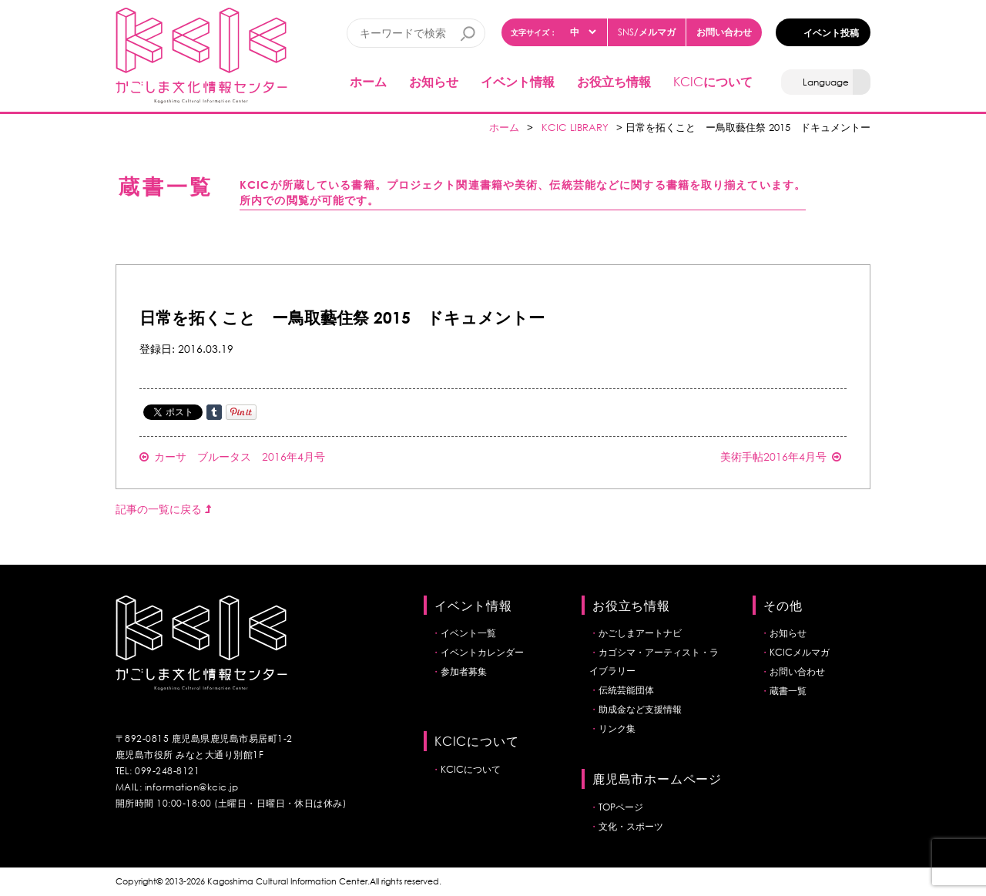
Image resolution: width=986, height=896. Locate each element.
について (713, 81)
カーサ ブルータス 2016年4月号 (232, 456)
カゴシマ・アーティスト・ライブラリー (654, 661)
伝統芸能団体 (626, 689)
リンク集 (617, 728)
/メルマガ (647, 32)
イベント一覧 (468, 632)
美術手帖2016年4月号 (780, 456)
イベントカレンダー (482, 652)
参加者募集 (464, 671)
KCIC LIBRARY (575, 127)
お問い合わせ (724, 31)
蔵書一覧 (788, 690)
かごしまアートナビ (640, 632)
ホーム (368, 81)
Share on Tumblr (214, 412)
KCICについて (471, 769)
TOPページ (621, 807)
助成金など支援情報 (640, 709)
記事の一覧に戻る (163, 509)
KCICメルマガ (800, 652)
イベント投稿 (831, 32)
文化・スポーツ (631, 826)
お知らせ (433, 81)
